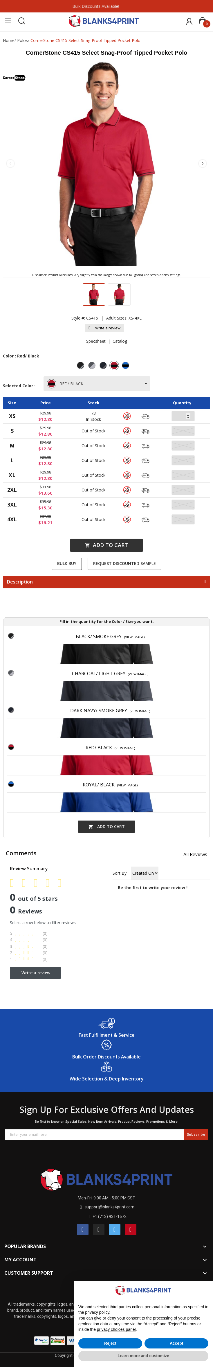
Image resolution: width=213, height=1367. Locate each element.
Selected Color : (20, 385)
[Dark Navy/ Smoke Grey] (104, 366)
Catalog (120, 341)
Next (202, 163)
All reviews (195, 854)
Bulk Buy (66, 563)
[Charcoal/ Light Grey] (92, 366)
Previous (10, 163)
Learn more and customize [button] (143, 1355)
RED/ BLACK (65, 383)
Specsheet (96, 341)
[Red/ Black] (115, 366)
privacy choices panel (116, 1329)
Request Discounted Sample (124, 563)
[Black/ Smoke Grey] (81, 366)
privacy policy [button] (97, 1312)
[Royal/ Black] (126, 366)
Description (20, 582)
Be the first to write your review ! (152, 887)
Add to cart (106, 545)
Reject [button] (110, 1343)
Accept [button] (176, 1343)
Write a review (104, 328)
